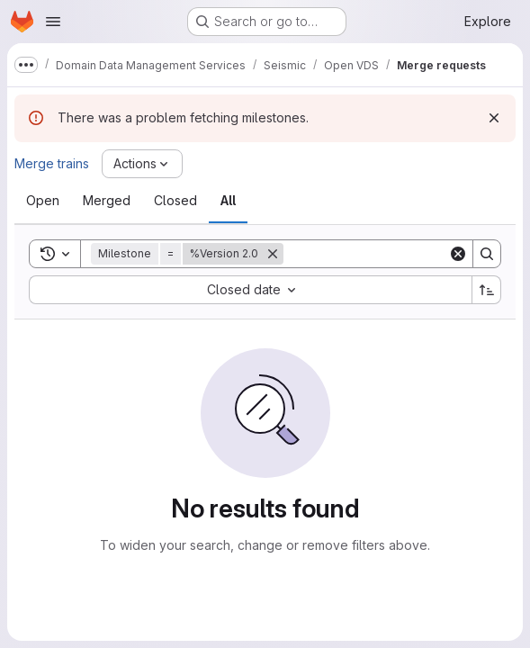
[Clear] (458, 254)
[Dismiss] (494, 118)
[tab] (42, 200)
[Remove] (272, 254)
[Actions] (142, 163)
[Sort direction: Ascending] (486, 289)
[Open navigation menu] (53, 21)
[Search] (395, 254)
